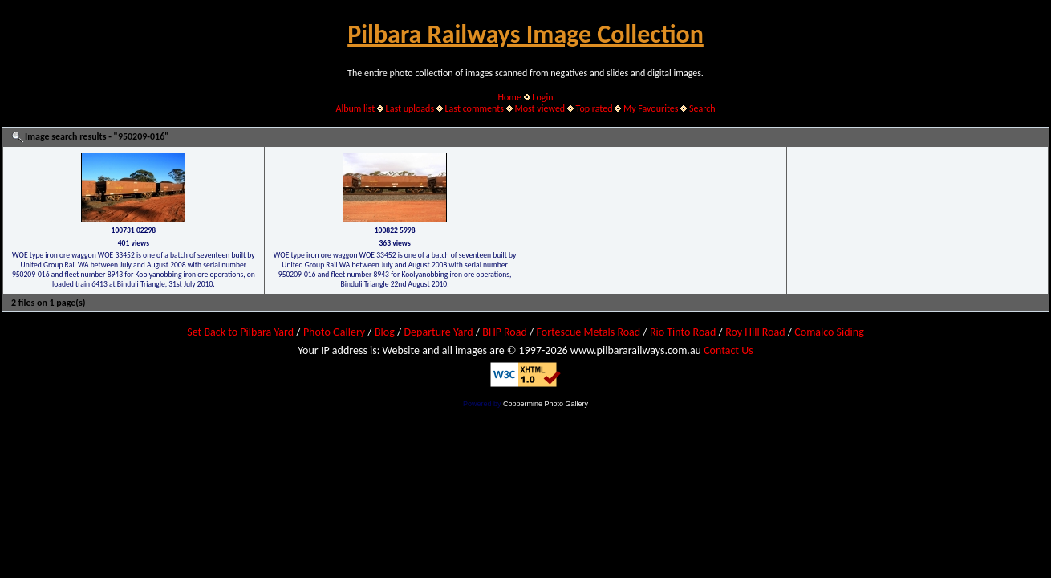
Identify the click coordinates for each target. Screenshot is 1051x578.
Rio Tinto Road (683, 332)
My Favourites (651, 108)
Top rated (594, 108)
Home (509, 97)
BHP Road (504, 332)
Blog (385, 332)
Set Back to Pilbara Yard (240, 332)
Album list (355, 108)
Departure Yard (438, 332)
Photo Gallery (334, 332)
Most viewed (539, 108)
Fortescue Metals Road (589, 332)
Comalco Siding (828, 332)
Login (542, 97)
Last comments (474, 108)
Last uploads (410, 108)
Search (702, 108)
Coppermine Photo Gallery (545, 404)
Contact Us (728, 350)
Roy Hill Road (755, 332)
